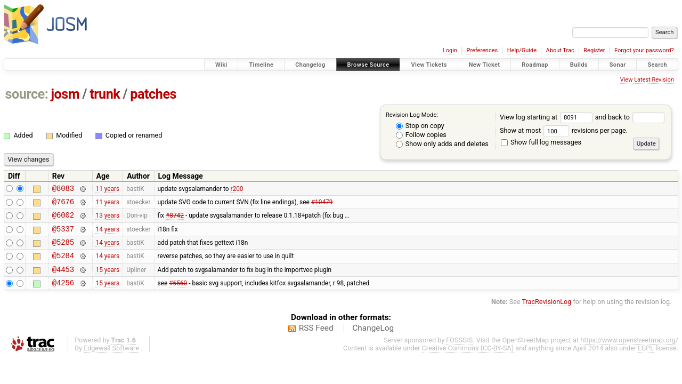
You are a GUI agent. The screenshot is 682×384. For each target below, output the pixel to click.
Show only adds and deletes (442, 144)
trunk (105, 94)
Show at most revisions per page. (564, 130)
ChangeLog (373, 341)
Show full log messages (541, 142)
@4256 (63, 295)
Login (450, 50)
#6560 (178, 295)
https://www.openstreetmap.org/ (629, 353)
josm (65, 94)
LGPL (646, 361)
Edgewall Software (111, 361)
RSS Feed (316, 341)
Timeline (261, 64)
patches (153, 94)
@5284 (63, 265)
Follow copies (421, 135)
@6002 (63, 219)
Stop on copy (420, 126)
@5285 (63, 250)
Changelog (310, 64)
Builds (579, 64)
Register (594, 50)
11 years (107, 189)
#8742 (175, 219)
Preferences (482, 50)
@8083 (63, 190)
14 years (107, 234)
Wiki (221, 64)
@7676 (63, 204)
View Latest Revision (647, 79)
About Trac (560, 50)
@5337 (63, 235)
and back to (630, 117)
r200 (236, 189)
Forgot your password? (644, 50)
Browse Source (368, 64)
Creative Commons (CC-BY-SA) (468, 361)
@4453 (63, 280)
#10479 (322, 204)
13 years (107, 219)
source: (26, 94)
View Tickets (428, 64)
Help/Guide (522, 50)
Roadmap (535, 64)
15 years (107, 280)
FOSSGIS (459, 353)
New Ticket (484, 64)
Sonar (618, 64)
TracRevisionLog (547, 314)
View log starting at (547, 117)
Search (657, 64)
